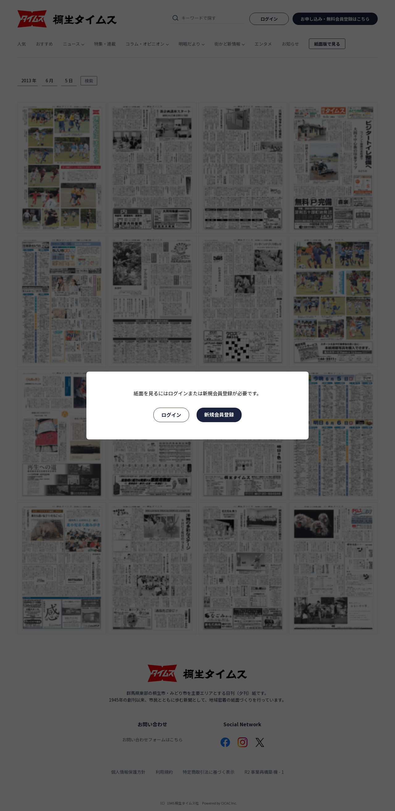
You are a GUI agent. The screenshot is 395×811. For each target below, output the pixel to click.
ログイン (171, 414)
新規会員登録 (219, 414)
